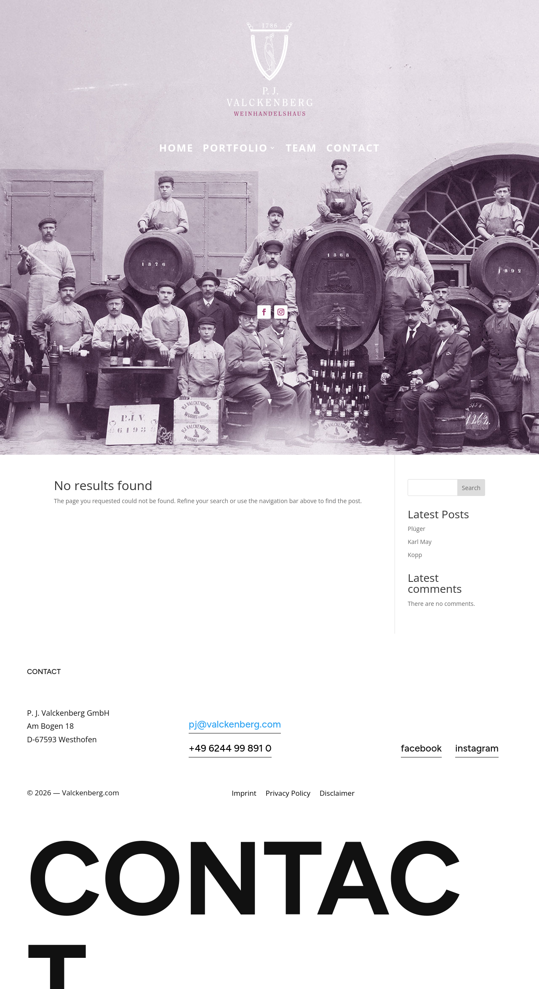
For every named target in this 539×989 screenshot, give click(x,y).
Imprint (244, 794)
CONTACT (353, 149)
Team (301, 149)
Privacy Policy (288, 794)
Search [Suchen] (471, 488)
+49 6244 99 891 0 (230, 748)
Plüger (416, 529)
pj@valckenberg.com (235, 724)
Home (176, 149)
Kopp (415, 555)
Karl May (420, 542)
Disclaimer (337, 794)
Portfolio (235, 149)
